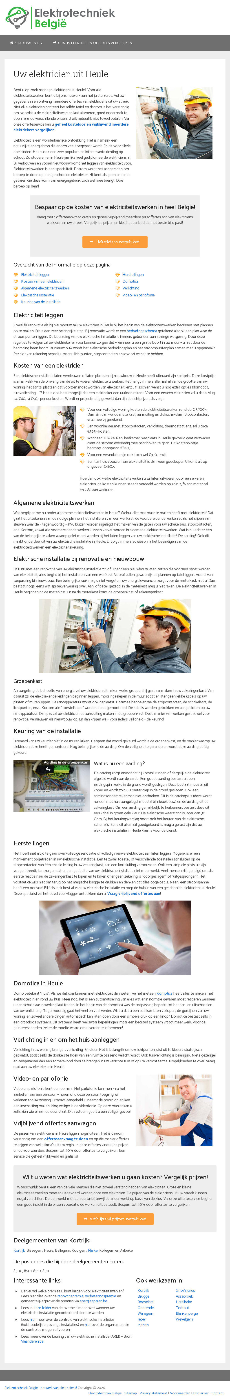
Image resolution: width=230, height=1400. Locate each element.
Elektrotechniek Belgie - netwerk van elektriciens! (40, 1388)
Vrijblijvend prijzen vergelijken (115, 1219)
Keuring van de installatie (41, 302)
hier (33, 1319)
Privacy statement (153, 1393)
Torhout (182, 1308)
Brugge (143, 1296)
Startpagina (24, 43)
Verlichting (131, 288)
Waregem (145, 1313)
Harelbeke (184, 1302)
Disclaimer (201, 1393)
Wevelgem (184, 1319)
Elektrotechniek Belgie (105, 1393)
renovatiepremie (71, 1296)
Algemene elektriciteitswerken (45, 288)
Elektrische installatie (37, 295)
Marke (93, 1250)
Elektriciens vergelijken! (115, 241)
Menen (143, 1325)
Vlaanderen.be (32, 1341)
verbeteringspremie (100, 1296)
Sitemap (130, 1393)
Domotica (131, 281)
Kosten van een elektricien (42, 281)
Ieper (142, 1319)
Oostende (146, 1308)
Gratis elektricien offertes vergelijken (92, 43)
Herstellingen (133, 275)
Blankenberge (187, 1313)
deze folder (42, 1308)
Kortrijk (19, 1250)
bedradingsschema (142, 331)
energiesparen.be (93, 1301)
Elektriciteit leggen (35, 275)
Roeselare (146, 1302)
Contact (218, 1393)
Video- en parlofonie (139, 295)
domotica (164, 993)
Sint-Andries (185, 1290)
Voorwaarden (180, 1393)
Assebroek (184, 1296)
